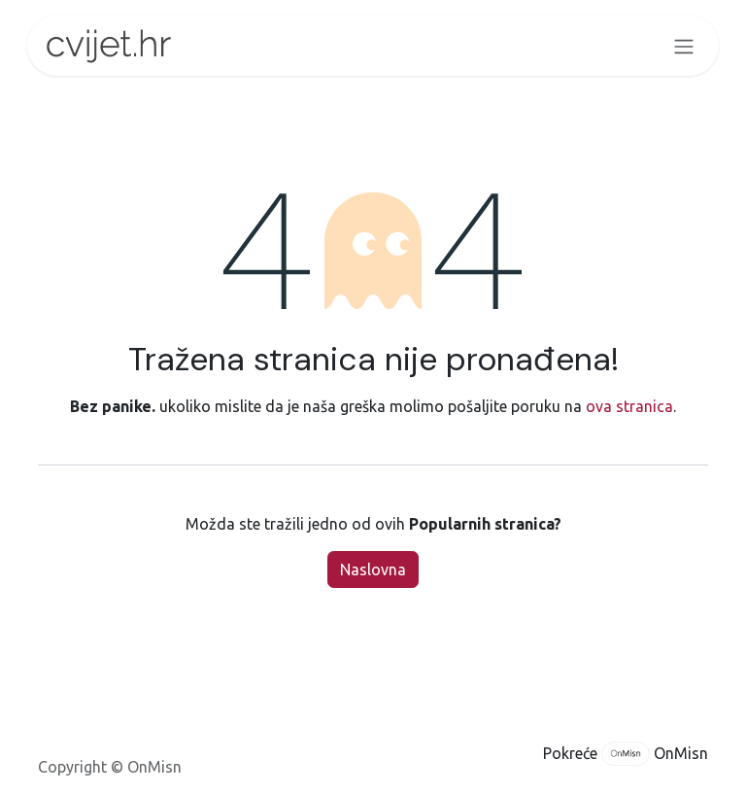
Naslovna (373, 569)
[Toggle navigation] (683, 45)
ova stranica (629, 406)
